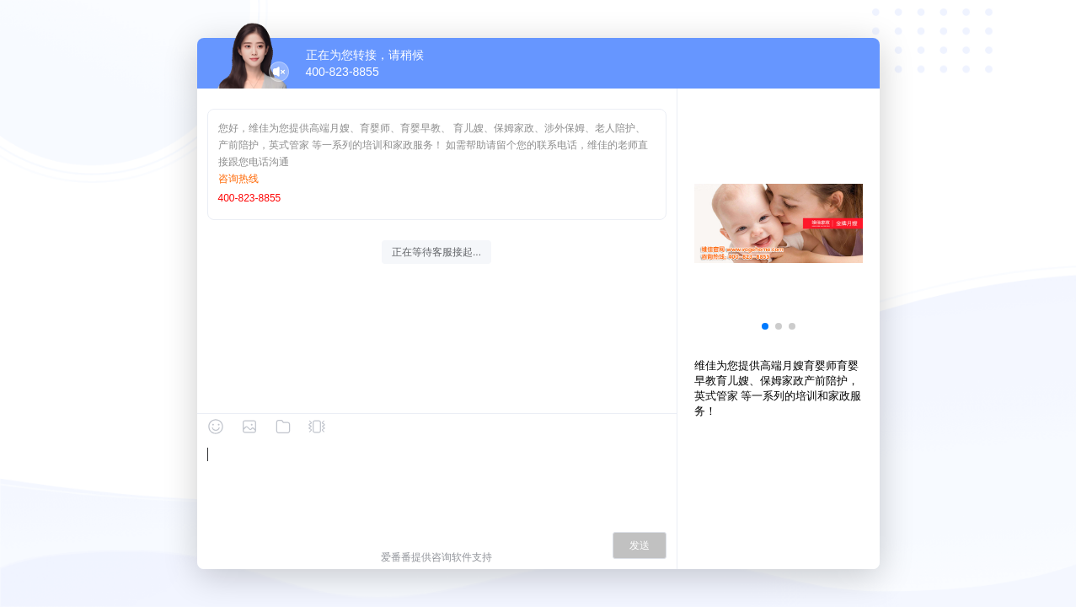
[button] (765, 326)
